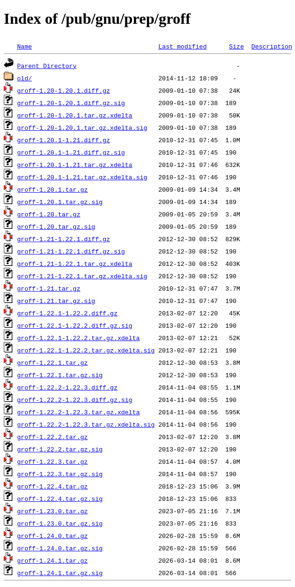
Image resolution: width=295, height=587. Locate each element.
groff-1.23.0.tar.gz (52, 511)
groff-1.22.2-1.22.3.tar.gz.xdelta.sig (86, 424)
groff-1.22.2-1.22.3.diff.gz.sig (74, 399)
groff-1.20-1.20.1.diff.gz (63, 90)
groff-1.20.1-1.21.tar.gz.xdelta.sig (82, 177)
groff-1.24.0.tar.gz (52, 535)
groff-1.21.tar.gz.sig (56, 300)
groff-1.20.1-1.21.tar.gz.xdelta (74, 164)
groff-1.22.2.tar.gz (52, 436)
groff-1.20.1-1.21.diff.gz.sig (71, 152)
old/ (24, 78)
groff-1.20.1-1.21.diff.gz (63, 140)
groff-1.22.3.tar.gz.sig (59, 474)
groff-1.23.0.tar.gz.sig (59, 523)
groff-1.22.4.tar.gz (52, 486)
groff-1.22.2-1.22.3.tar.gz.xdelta (78, 412)
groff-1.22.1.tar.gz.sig (59, 375)
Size (236, 46)
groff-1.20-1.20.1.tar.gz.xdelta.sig (82, 127)
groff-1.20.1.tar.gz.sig (59, 201)
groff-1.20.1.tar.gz (52, 189)
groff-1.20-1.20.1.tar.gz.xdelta (74, 115)
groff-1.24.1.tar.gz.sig (59, 572)
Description (271, 46)
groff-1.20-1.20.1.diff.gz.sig (71, 102)
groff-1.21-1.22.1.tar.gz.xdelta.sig (82, 276)
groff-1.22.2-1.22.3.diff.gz (67, 387)
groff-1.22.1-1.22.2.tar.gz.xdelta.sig (86, 350)
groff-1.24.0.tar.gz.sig (59, 548)
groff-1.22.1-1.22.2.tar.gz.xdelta (78, 337)
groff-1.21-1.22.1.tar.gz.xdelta (74, 263)
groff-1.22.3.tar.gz (52, 461)
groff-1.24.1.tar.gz (52, 560)
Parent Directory (47, 65)
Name (24, 46)
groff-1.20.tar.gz (49, 214)
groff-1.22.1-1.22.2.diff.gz (67, 313)
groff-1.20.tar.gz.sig (56, 226)
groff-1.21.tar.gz (49, 288)
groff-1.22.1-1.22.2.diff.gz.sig (74, 325)
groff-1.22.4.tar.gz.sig (59, 498)
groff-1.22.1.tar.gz (52, 362)
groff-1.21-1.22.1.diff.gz (63, 239)
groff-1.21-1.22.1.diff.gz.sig (71, 251)
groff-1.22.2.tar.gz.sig (59, 449)
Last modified (182, 46)
